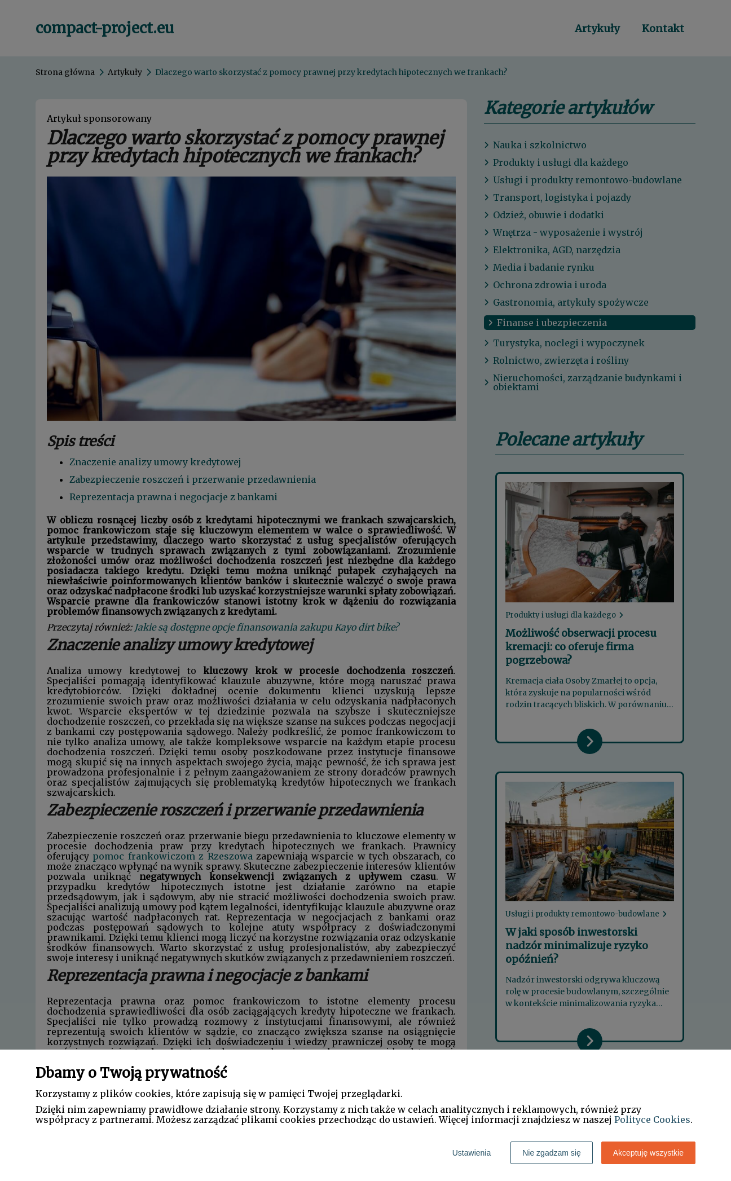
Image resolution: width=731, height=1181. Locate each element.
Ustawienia (471, 1152)
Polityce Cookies (652, 1119)
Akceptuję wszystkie (648, 1152)
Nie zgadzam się (551, 1152)
